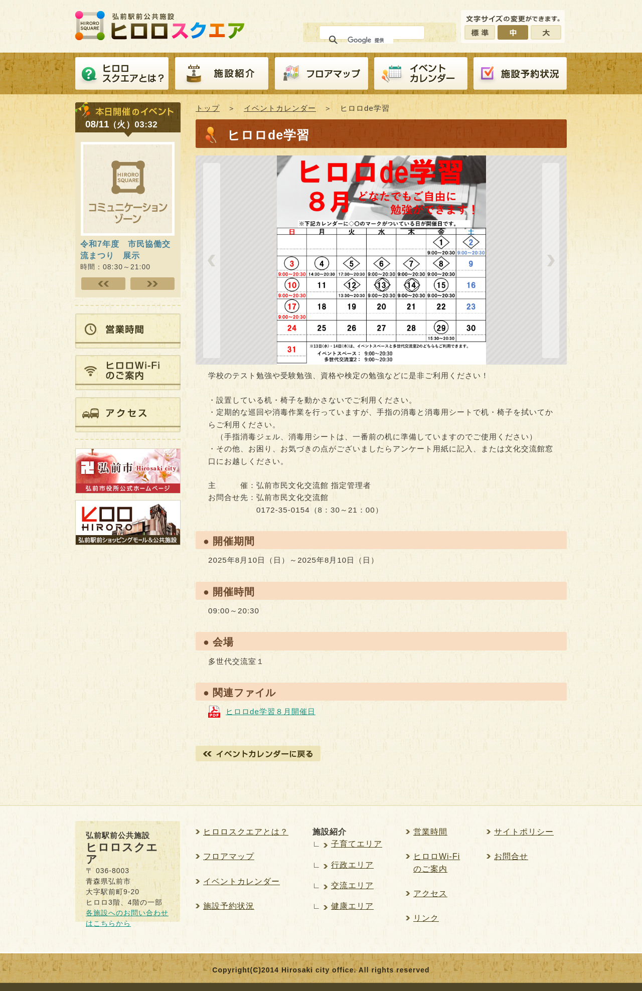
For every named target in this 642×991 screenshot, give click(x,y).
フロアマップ (321, 73)
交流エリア (352, 885)
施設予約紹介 (520, 73)
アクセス (430, 893)
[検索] (370, 40)
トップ (208, 108)
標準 (479, 32)
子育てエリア (356, 844)
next (550, 260)
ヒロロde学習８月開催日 (270, 711)
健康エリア (352, 906)
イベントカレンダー (420, 73)
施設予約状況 (228, 906)
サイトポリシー (524, 832)
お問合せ (511, 856)
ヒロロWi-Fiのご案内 (436, 862)
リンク (426, 918)
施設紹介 (221, 73)
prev (211, 260)
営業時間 (430, 832)
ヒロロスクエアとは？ (122, 73)
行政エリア (352, 865)
